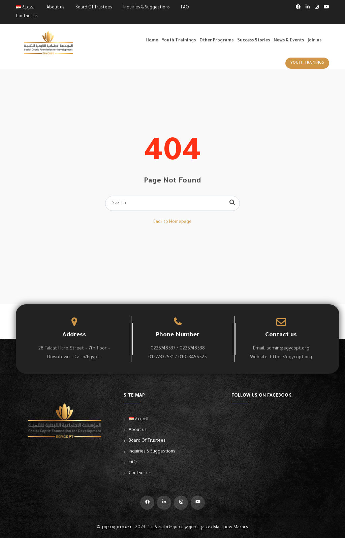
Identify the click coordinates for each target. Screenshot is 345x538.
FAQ (185, 7)
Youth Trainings (179, 40)
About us (55, 7)
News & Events (289, 40)
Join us (314, 40)
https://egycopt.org (291, 357)
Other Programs (216, 40)
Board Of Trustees (93, 7)
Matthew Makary (230, 527)
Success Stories (253, 40)
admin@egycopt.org (287, 348)
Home (152, 40)
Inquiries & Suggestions (146, 7)
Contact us (27, 16)
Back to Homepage (172, 222)
